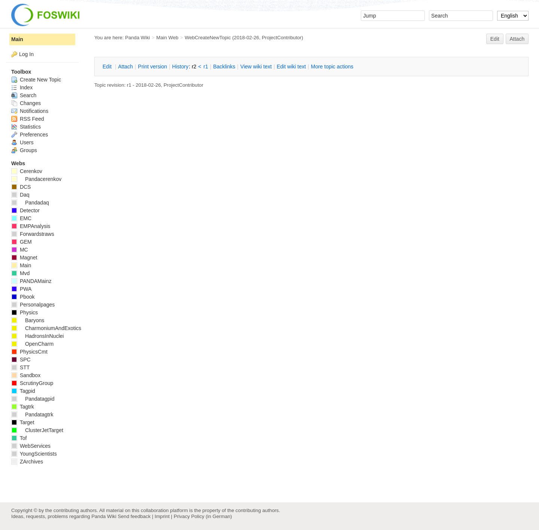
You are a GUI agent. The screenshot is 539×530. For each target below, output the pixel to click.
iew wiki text (256, 67)
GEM (21, 242)
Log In (26, 54)
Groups (24, 150)
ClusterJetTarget (37, 430)
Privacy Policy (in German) (203, 516)
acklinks (224, 67)
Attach (517, 39)
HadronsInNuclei (37, 336)
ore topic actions (332, 67)
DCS (21, 187)
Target (22, 422)
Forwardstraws (32, 234)
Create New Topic (36, 80)
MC (19, 250)
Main (17, 39)
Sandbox (25, 375)
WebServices (31, 446)
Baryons (27, 320)
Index (22, 87)
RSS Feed (27, 119)
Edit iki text (291, 67)
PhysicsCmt (29, 352)
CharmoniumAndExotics (46, 328)
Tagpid (23, 391)
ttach (125, 67)
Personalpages (33, 305)
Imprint (162, 516)
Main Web (167, 37)
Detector (25, 210)
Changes (26, 103)
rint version (152, 67)
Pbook (23, 297)
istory (180, 67)
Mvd (20, 273)
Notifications (29, 111)
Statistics (26, 127)
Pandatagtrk (32, 414)
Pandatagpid (33, 399)
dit (108, 67)
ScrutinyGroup (32, 383)
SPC (21, 360)
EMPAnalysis (30, 226)
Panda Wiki (137, 37)
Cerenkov (26, 171)
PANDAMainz (31, 281)
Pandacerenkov (36, 179)
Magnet (24, 258)
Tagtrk (22, 407)
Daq (20, 195)
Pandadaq (30, 203)
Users (22, 142)
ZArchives (27, 462)
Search (23, 95)
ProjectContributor (281, 37)
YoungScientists (34, 454)
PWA (21, 289)
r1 (206, 67)
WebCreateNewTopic (208, 37)
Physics (24, 312)
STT (20, 367)
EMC (21, 218)
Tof (19, 438)
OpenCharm (32, 344)
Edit (494, 39)
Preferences (29, 135)
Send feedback (134, 516)
